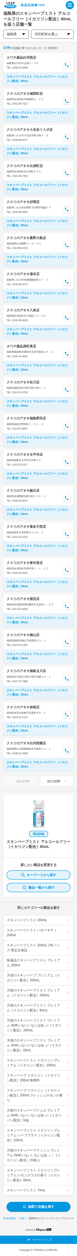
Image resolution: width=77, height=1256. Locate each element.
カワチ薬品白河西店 (21, 57)
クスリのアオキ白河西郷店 (26, 743)
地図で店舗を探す (38, 1206)
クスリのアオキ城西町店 (25, 93)
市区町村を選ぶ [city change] (52, 34)
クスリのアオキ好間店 (23, 202)
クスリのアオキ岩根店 (23, 707)
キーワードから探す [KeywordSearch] (38, 875)
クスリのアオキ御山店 (23, 635)
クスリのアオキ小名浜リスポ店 (30, 129)
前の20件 (20, 781)
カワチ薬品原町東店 (21, 346)
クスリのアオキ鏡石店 (23, 490)
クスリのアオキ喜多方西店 (26, 526)
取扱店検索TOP (33, 5)
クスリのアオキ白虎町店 (25, 166)
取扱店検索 (9, 1218)
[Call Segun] (66, 65)
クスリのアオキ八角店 (23, 310)
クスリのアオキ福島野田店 (26, 418)
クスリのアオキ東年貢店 (25, 563)
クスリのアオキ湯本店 (23, 274)
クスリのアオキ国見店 (23, 599)
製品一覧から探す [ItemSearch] (39, 888)
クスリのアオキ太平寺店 (25, 454)
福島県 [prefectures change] (16, 34)
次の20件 (57, 781)
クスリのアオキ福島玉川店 (26, 671)
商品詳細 (38, 834)
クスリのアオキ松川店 (23, 382)
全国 (22, 1218)
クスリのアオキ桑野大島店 (26, 238)
